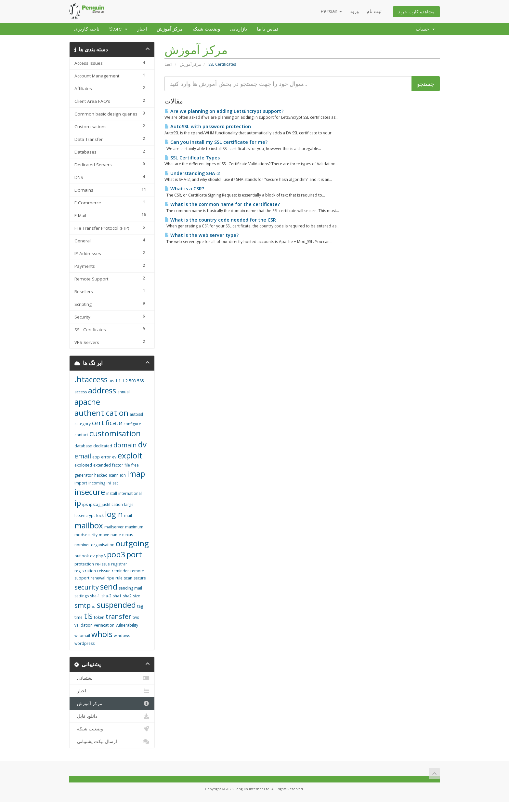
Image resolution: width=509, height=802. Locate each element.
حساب (425, 29)
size (136, 596)
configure (132, 424)
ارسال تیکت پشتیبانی (112, 741)
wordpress (84, 643)
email (82, 456)
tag (140, 606)
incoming (96, 483)
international (130, 493)
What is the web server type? (201, 235)
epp (96, 457)
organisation (102, 545)
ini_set (112, 483)
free (135, 465)
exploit (130, 455)
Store (118, 29)
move (104, 534)
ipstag (94, 504)
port (134, 554)
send (108, 586)
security (86, 587)
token (99, 617)
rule (119, 578)
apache (87, 401)
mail (128, 515)
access (80, 392)
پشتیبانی (112, 678)
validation (83, 625)
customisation (115, 433)
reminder (120, 571)
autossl (136, 414)
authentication (101, 412)
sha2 (127, 596)
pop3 (116, 554)
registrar (119, 564)
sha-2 (106, 596)
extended (102, 465)
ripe (110, 578)
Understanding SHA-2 (192, 173)
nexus (127, 534)
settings (81, 596)
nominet (82, 545)
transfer (118, 616)
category (82, 424)
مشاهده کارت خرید (416, 11)
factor (117, 465)
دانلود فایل (112, 716)
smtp (82, 605)
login (114, 514)
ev (114, 457)
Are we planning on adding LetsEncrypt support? (223, 111)
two (136, 617)
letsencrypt (84, 515)
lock (100, 515)
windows (122, 635)
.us (111, 381)
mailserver (114, 527)
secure (140, 578)
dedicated (102, 446)
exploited (83, 465)
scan (128, 578)
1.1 (118, 381)
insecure (89, 491)
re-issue (102, 564)
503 (132, 381)
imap (136, 473)
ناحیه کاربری (86, 29)
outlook (81, 556)
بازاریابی (238, 29)
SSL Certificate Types (192, 158)
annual (123, 392)
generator (83, 475)
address (102, 390)
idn (123, 475)
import (80, 483)
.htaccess (91, 379)
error (106, 457)
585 (140, 381)
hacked (101, 475)
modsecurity (86, 534)
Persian (331, 11)
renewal (98, 578)
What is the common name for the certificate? (222, 204)
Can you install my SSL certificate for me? (216, 142)
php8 (101, 556)
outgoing (132, 543)
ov (92, 556)
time (78, 617)
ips (85, 504)
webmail (82, 635)
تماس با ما (267, 29)
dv (142, 444)
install (111, 493)
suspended (116, 604)
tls (88, 615)
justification (112, 504)
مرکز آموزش (170, 29)
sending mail (130, 588)
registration (85, 571)
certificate (107, 422)
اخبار (142, 29)
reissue (104, 571)
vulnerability (127, 625)
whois (101, 634)
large (129, 504)
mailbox (88, 525)
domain (125, 445)
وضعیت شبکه (206, 29)
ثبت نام (374, 11)
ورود (354, 11)
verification (104, 625)
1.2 (125, 381)
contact (81, 435)
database (83, 446)
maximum (134, 527)
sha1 (117, 596)
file (127, 465)
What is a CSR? (184, 188)
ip (77, 502)
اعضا (168, 64)
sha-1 (95, 596)
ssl (94, 606)
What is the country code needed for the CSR (220, 220)
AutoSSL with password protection (207, 126)
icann (114, 475)
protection (84, 564)
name (116, 534)
